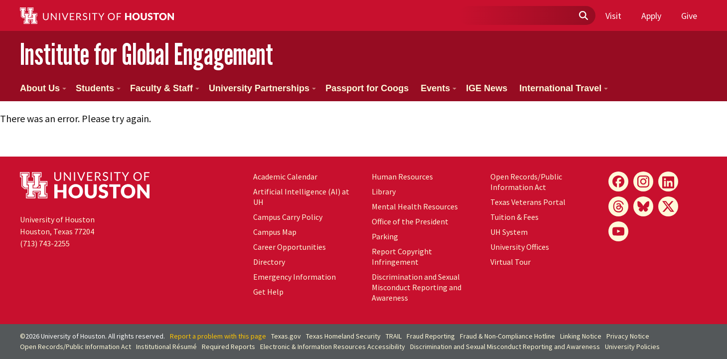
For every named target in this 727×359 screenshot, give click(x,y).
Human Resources (402, 176)
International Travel (563, 88)
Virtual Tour (510, 262)
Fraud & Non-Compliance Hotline (507, 336)
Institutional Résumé (166, 346)
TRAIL (394, 336)
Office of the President (410, 221)
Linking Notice (580, 336)
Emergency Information (294, 277)
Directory (269, 262)
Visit (613, 15)
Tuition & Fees (514, 217)
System (509, 232)
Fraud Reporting (431, 336)
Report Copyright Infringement (402, 256)
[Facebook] (618, 181)
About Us (43, 88)
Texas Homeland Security (343, 336)
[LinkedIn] (668, 181)
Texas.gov (286, 336)
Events (438, 88)
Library (384, 191)
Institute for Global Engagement (146, 54)
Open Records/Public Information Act (526, 182)
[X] (668, 206)
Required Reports (228, 346)
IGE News (486, 88)
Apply (651, 15)
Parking (385, 236)
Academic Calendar (285, 176)
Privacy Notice (627, 336)
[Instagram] (643, 181)
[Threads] (618, 206)
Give (689, 15)
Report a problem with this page (218, 336)
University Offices (519, 247)
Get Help (268, 292)
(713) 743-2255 (45, 243)
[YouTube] (618, 231)
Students (98, 88)
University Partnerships (262, 88)
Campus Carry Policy (287, 217)
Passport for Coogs (367, 88)
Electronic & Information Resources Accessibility (332, 346)
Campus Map (274, 232)
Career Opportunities (289, 247)
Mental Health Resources (415, 206)
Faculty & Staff (164, 88)
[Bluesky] (643, 206)
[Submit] (583, 15)
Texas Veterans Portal (528, 202)
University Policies (632, 346)
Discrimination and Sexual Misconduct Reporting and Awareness (416, 287)
